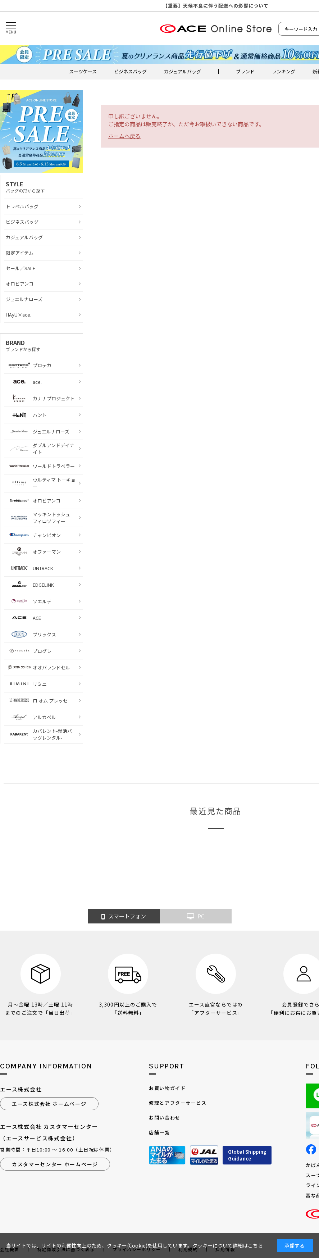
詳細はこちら (248, 1245)
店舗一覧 (159, 1132)
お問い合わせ (164, 1117)
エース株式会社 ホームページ (49, 1103)
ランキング (283, 71)
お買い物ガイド (167, 1088)
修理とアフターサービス (177, 1102)
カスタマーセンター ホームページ (55, 1164)
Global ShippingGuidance (247, 1155)
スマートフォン (123, 916)
